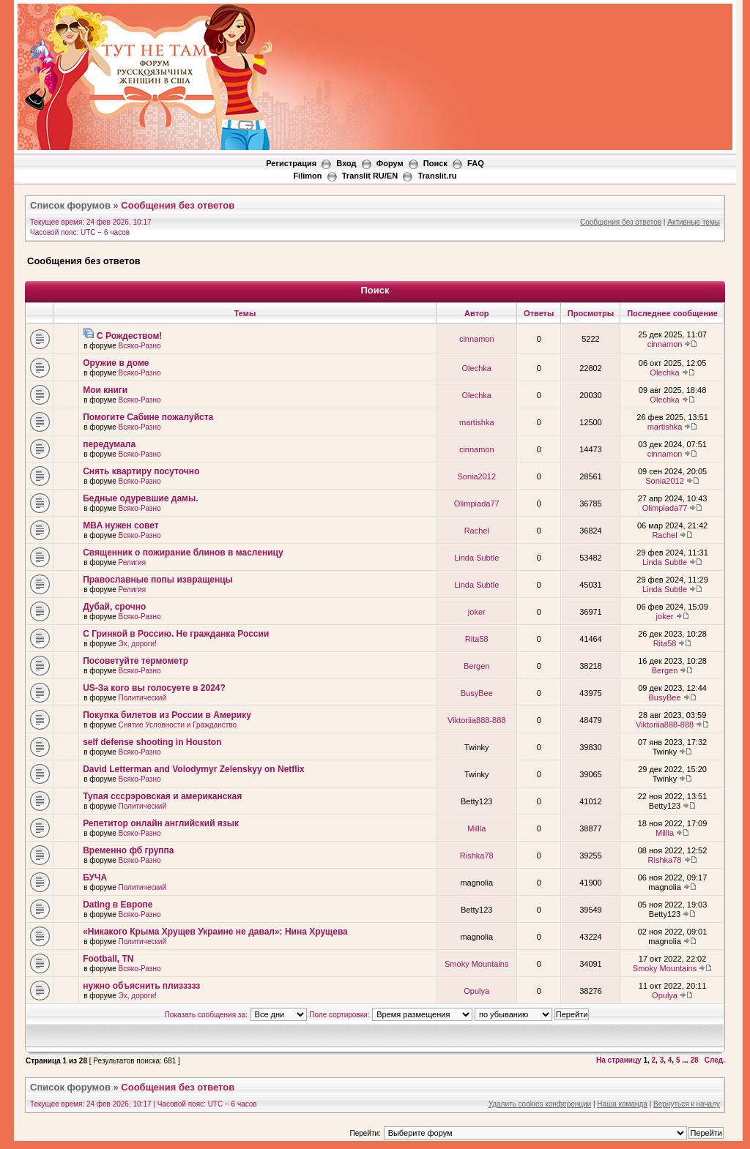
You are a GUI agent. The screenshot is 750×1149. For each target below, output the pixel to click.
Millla (476, 828)
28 (694, 1060)
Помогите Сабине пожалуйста (148, 417)
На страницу (619, 1060)
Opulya (476, 991)
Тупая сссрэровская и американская (162, 796)
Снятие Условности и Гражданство (178, 725)
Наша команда (622, 1104)
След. (715, 1060)
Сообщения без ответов (177, 205)
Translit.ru (436, 175)
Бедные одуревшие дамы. (140, 498)
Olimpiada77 (477, 503)
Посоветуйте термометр (135, 661)
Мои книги (105, 390)
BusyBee (477, 693)
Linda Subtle (476, 557)
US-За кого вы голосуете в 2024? (154, 688)
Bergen (476, 666)
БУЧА (95, 877)
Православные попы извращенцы (158, 579)
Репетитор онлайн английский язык (161, 823)
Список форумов (70, 205)
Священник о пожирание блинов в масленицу (183, 552)
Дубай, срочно (114, 607)
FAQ (475, 163)
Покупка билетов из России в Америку (167, 715)
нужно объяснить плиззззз (141, 986)
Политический (142, 698)
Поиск (435, 163)
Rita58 (477, 639)
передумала (109, 444)
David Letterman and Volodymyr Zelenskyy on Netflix (194, 769)
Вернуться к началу (686, 1104)
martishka (476, 422)
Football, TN (108, 959)
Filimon (307, 175)
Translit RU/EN (370, 175)
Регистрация (291, 163)
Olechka (476, 368)
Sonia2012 (476, 476)
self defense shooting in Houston (152, 742)
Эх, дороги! (138, 644)
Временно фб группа (128, 850)
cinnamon (476, 338)
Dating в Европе (117, 904)
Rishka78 (477, 855)
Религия (132, 562)
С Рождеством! (129, 336)
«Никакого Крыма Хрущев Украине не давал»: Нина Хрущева (215, 932)
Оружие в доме (116, 363)
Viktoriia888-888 (476, 720)
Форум (390, 163)
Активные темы (693, 222)
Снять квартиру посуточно (141, 471)
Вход (346, 163)
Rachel (476, 530)
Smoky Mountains (476, 963)
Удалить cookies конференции (540, 1104)
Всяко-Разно (140, 346)
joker (477, 611)
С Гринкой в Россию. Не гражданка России (176, 634)
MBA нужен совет (121, 525)
